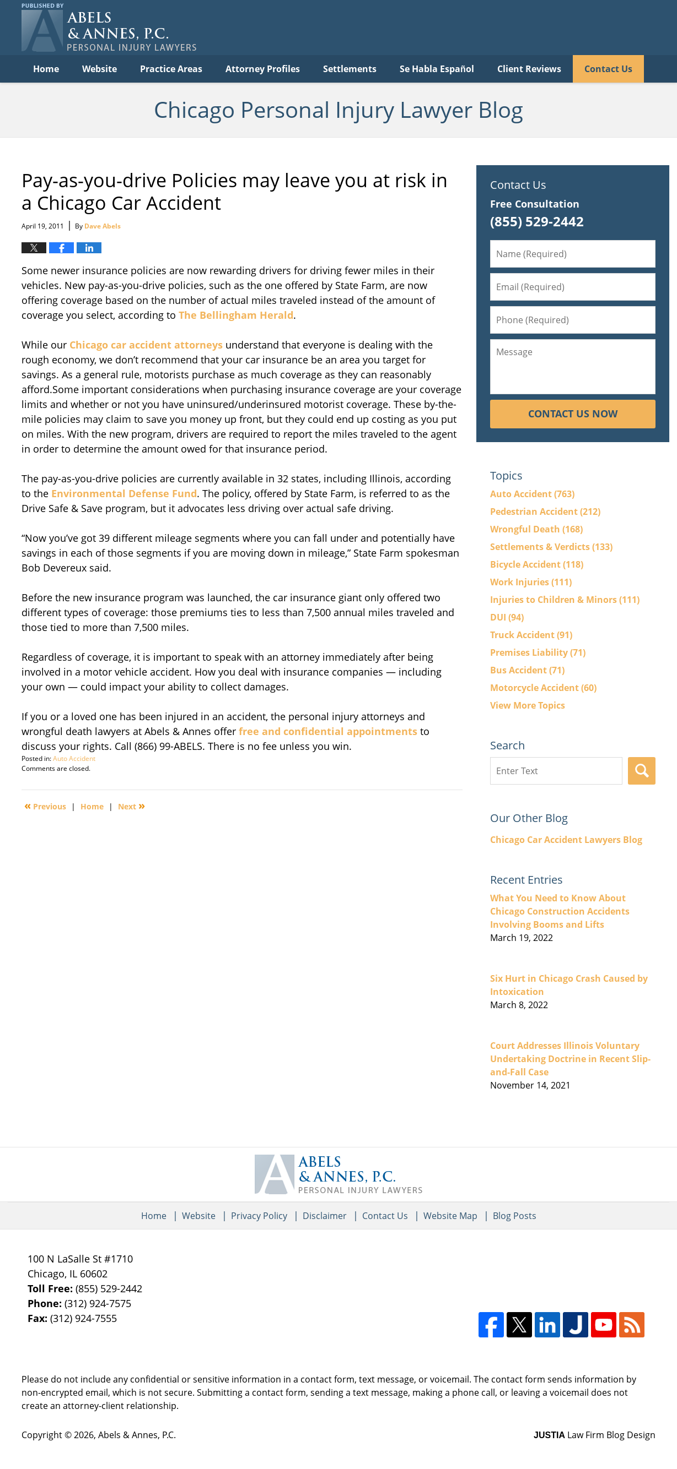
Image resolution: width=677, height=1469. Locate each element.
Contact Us (608, 69)
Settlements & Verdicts (551, 547)
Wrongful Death (536, 529)
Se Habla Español (437, 69)
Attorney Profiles (262, 69)
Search (641, 771)
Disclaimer (325, 1216)
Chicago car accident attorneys (146, 344)
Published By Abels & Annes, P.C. (542, 27)
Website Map (450, 1216)
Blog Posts (514, 1216)
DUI (507, 617)
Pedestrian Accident (545, 511)
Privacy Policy (259, 1216)
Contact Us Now (572, 413)
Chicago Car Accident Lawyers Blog (566, 840)
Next (131, 805)
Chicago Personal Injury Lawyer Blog (109, 27)
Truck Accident (531, 635)
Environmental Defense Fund (124, 493)
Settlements (350, 69)
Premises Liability (537, 652)
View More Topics (527, 705)
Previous (45, 805)
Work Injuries (531, 582)
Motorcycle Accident (543, 688)
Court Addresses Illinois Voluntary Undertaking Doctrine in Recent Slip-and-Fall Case (570, 1059)
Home (46, 69)
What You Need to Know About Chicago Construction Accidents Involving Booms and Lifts (560, 911)
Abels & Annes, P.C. (137, 1435)
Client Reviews (529, 69)
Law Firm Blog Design (594, 1435)
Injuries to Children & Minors (565, 600)
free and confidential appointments (326, 731)
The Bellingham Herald (236, 315)
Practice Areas (171, 69)
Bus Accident (527, 670)
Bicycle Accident (536, 564)
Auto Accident (74, 758)
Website (99, 69)
